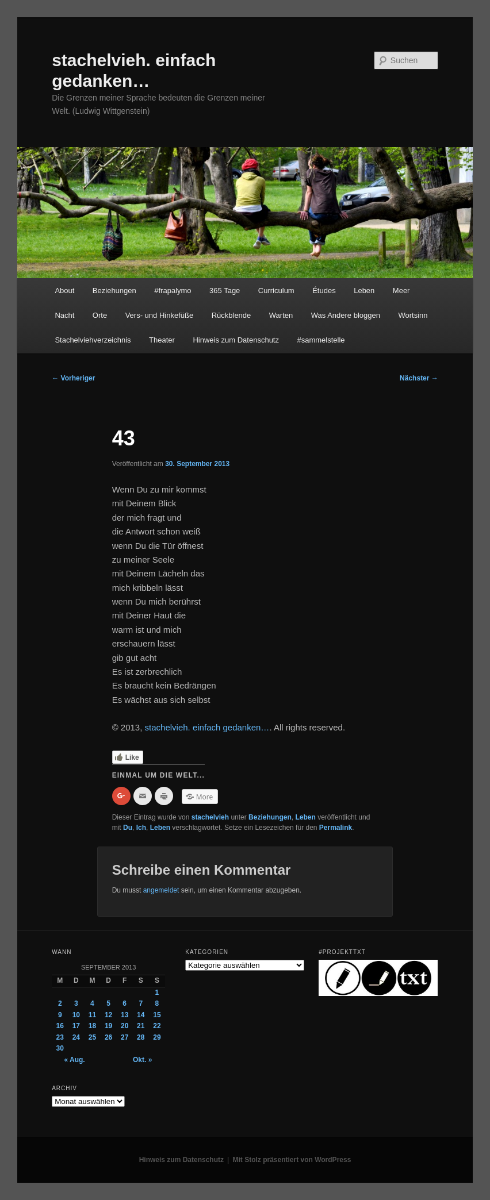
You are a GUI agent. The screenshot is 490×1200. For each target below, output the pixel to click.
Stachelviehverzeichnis (93, 340)
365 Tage (224, 290)
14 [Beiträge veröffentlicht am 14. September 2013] (140, 1015)
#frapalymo (172, 290)
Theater (162, 340)
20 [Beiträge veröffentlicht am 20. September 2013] (124, 1026)
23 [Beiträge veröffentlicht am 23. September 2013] (60, 1037)
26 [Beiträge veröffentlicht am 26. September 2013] (108, 1037)
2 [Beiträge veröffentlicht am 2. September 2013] (60, 1003)
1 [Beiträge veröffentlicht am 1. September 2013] (157, 993)
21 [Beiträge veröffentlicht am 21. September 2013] (140, 1026)
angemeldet (161, 890)
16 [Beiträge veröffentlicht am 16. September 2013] (60, 1026)
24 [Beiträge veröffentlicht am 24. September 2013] (76, 1037)
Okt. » (142, 1060)
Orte (100, 315)
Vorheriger (73, 378)
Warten (281, 315)
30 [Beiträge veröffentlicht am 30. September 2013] (60, 1048)
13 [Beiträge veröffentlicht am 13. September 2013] (124, 1015)
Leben (364, 290)
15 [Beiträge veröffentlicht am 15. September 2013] (156, 1015)
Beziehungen (114, 290)
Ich (141, 828)
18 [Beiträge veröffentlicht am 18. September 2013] (92, 1026)
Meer (401, 290)
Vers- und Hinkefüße (159, 315)
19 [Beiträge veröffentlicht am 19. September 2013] (108, 1026)
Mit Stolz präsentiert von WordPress (292, 1160)
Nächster (419, 378)
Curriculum (276, 290)
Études (323, 290)
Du (127, 828)
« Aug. (74, 1060)
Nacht (64, 315)
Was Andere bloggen (345, 315)
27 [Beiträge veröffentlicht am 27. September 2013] (124, 1037)
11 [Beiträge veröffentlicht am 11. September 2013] (92, 1015)
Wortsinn (412, 315)
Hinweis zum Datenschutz (236, 340)
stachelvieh (210, 817)
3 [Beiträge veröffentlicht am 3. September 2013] (76, 1003)
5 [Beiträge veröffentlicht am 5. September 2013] (108, 1003)
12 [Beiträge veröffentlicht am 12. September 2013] (108, 1015)
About (64, 290)
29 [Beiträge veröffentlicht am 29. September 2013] (156, 1037)
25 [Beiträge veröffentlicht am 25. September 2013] (92, 1037)
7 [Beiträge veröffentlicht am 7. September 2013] (141, 1003)
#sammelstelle (320, 340)
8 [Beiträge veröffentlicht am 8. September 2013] (157, 1003)
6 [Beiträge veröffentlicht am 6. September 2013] (124, 1003)
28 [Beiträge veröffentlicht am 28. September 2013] (140, 1037)
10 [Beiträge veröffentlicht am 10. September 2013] (76, 1015)
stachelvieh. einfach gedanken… (207, 727)
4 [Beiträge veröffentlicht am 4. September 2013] (92, 1003)
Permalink (335, 828)
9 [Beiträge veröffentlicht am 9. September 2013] (60, 1015)
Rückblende (231, 315)
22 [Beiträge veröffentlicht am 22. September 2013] (156, 1026)
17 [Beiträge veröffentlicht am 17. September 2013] (76, 1026)
